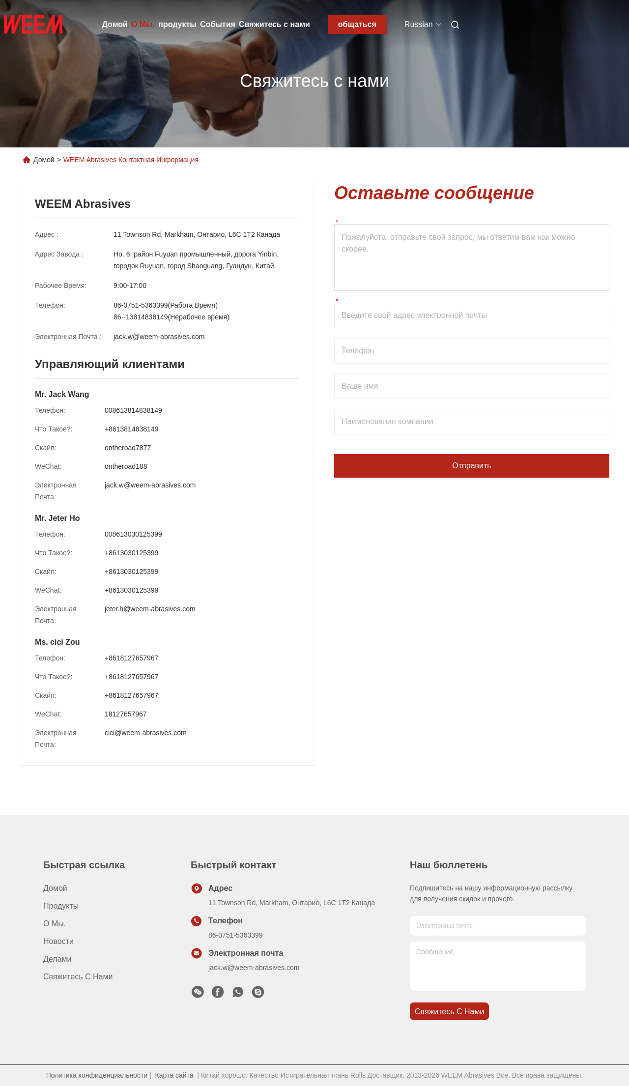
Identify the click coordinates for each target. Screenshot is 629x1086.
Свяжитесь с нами (274, 24)
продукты (177, 24)
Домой (115, 24)
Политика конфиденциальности (97, 1075)
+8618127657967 (131, 658)
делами (57, 959)
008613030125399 (133, 534)
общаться (357, 24)
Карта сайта (174, 1075)
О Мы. (143, 24)
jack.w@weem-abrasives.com (159, 337)
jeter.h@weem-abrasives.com (150, 609)
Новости (58, 941)
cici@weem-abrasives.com (146, 733)
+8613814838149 (131, 429)
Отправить (471, 465)
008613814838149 (133, 410)
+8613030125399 (131, 553)
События (217, 24)
